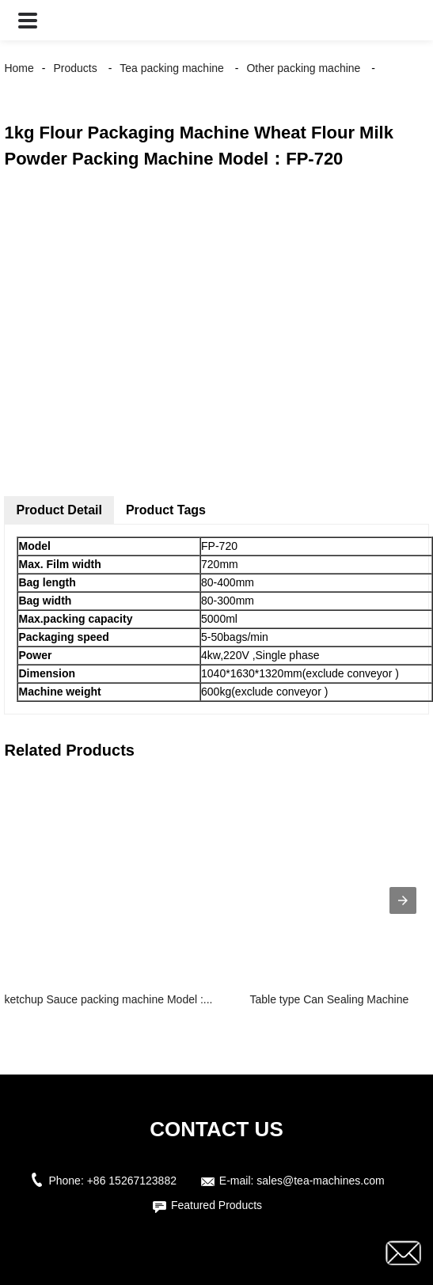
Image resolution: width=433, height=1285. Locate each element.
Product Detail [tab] (58, 510)
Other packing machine (303, 68)
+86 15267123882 (132, 1180)
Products (75, 68)
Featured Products (216, 1205)
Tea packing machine (172, 68)
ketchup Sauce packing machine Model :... (108, 999)
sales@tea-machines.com (320, 1180)
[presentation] (402, 900)
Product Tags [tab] (166, 510)
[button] (27, 20)
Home (18, 68)
